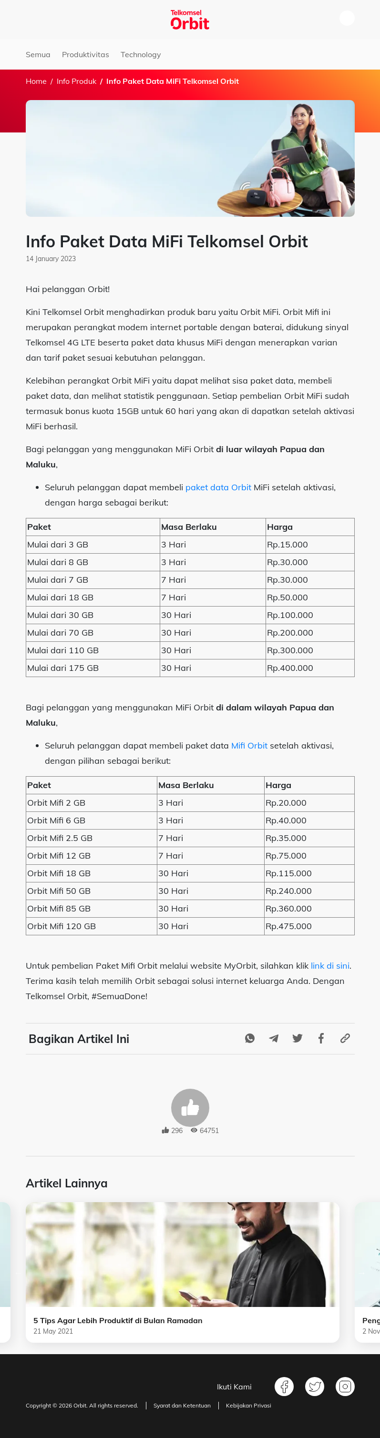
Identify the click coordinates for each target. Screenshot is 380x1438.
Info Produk (76, 81)
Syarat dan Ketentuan (182, 1405)
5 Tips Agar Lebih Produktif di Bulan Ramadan (118, 1320)
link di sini (330, 965)
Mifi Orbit (249, 745)
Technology (141, 54)
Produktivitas (85, 54)
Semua (38, 54)
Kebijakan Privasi (248, 1405)
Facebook (284, 1386)
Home (36, 81)
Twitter (314, 1386)
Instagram (345, 1386)
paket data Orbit (218, 487)
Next (362, 1272)
